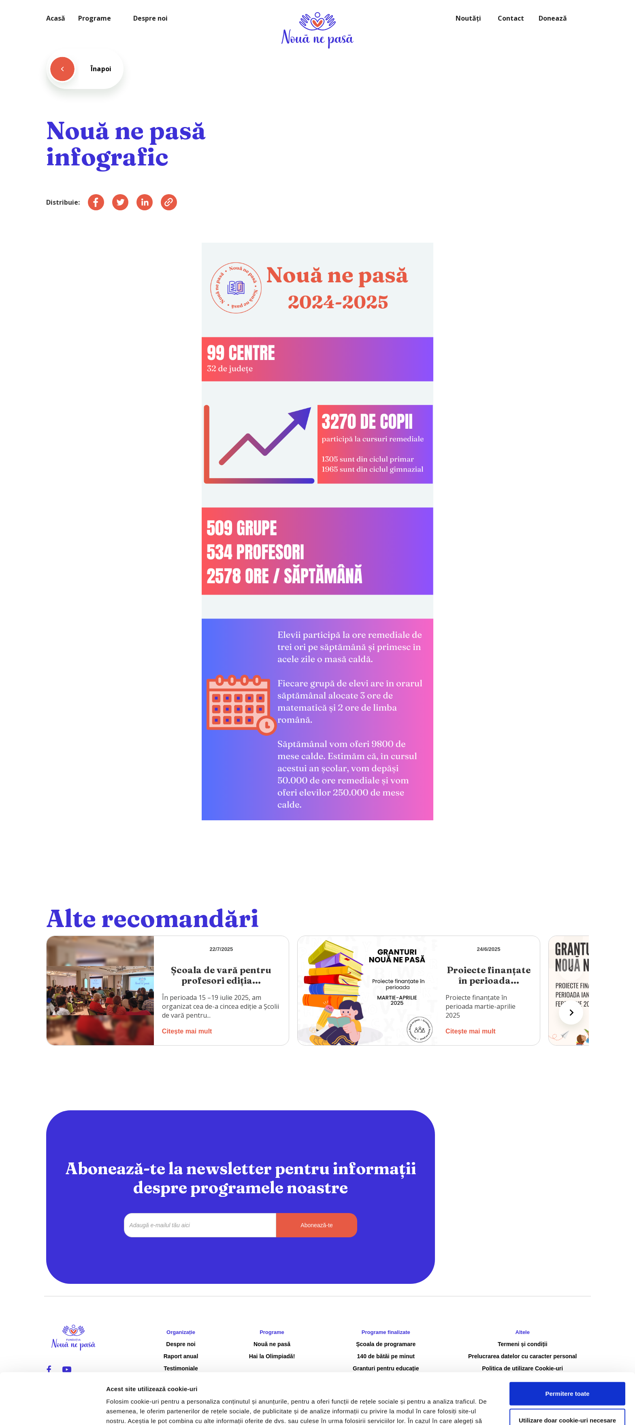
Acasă (55, 18)
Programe (94, 18)
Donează (553, 18)
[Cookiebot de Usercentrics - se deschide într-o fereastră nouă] (52, 1409)
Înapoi (101, 68)
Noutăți (468, 18)
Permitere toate (567, 1345)
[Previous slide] (571, 969)
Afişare (405, 1409)
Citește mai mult (187, 1031)
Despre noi (150, 18)
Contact (511, 18)
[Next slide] (571, 1012)
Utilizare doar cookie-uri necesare (567, 1372)
